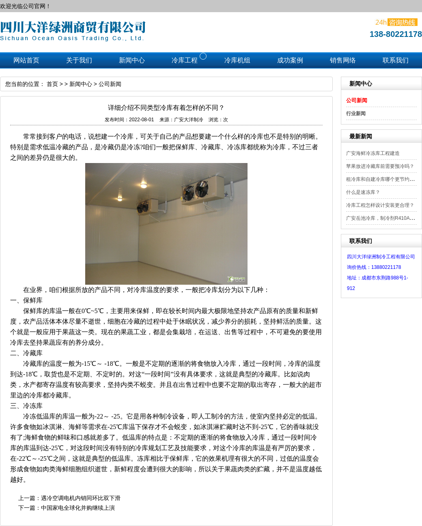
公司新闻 (356, 100)
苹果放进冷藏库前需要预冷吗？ (380, 166)
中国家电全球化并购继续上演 (78, 508)
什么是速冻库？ (363, 192)
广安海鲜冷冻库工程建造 (373, 153)
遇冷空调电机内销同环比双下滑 (81, 498)
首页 (52, 84)
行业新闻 (356, 113)
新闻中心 (80, 84)
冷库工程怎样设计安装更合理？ (380, 205)
